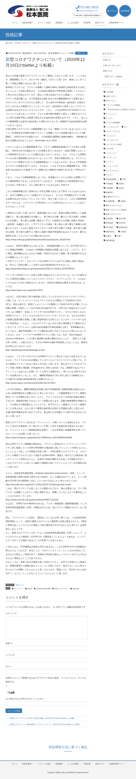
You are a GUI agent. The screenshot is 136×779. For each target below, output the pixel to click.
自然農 (123, 232)
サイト (9, 666)
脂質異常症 (110, 232)
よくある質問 (73, 764)
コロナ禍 (109, 149)
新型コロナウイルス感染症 (116, 210)
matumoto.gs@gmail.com (88, 11)
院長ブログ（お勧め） (114, 76)
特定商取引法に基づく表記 (68, 747)
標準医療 (109, 223)
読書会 (108, 236)
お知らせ (106, 60)
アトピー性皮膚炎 (113, 123)
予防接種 (109, 184)
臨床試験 (76, 589)
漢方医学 (122, 223)
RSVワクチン (111, 96)
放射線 (123, 201)
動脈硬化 (109, 192)
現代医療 (109, 227)
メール (10, 655)
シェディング (111, 153)
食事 (119, 236)
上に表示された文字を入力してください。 (26, 699)
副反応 (30, 589)
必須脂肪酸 (110, 201)
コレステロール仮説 (114, 144)
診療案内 (59, 764)
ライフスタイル (112, 171)
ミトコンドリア (112, 166)
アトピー (109, 118)
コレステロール (112, 140)
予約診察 (87, 764)
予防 (124, 179)
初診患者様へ (27, 764)
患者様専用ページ (116, 764)
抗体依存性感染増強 (43, 589)
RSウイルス (110, 101)
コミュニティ (111, 136)
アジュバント (19, 589)
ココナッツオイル (113, 131)
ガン (126, 127)
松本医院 (109, 219)
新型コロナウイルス (114, 205)
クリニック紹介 (44, 764)
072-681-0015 (89, 7)
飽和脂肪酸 (110, 240)
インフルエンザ (112, 127)
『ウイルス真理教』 (114, 105)
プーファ (109, 162)
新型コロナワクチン (61, 589)
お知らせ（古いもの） (112, 65)
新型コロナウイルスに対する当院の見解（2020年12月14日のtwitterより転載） (43, 718)
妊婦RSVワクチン (113, 197)
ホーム (14, 764)
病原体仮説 (123, 227)
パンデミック (111, 157)
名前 (9, 643)
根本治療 (122, 219)
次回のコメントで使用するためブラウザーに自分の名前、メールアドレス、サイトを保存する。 (46, 680)
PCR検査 (109, 92)
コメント (11, 613)
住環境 (121, 184)
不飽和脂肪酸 (111, 179)
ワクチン (109, 175)
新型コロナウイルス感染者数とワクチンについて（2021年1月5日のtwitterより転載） (45, 724)
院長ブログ (81, 53)
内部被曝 (109, 188)
